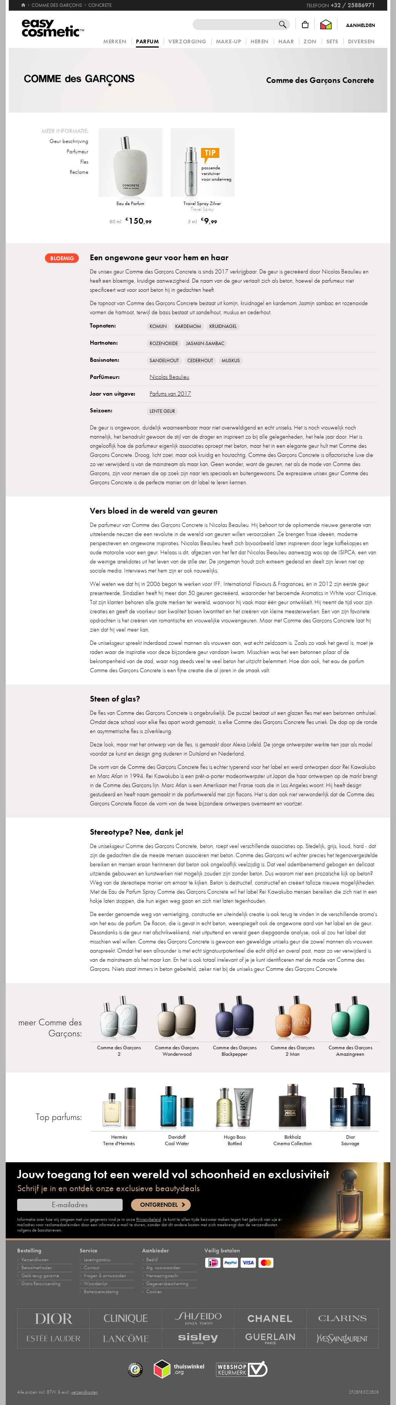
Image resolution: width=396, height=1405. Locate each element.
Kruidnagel (223, 326)
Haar (286, 42)
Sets (332, 42)
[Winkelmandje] (305, 24)
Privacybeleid (148, 1219)
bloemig (62, 258)
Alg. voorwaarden (163, 1268)
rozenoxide (164, 344)
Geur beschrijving (69, 141)
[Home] (23, 2)
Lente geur (162, 411)
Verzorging (187, 42)
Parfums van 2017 (170, 393)
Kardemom (188, 326)
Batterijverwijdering (101, 1292)
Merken (114, 42)
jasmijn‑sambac (205, 344)
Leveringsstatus (97, 1260)
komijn (158, 326)
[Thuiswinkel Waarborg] (326, 24)
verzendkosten (84, 1392)
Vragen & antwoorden (105, 1276)
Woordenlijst (95, 1284)
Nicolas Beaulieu (169, 377)
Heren (260, 42)
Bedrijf (152, 1260)
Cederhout (200, 361)
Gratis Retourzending (41, 1284)
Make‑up (228, 42)
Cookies (153, 1292)
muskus (231, 361)
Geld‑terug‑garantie (40, 1276)
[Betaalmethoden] (291, 1261)
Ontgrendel (159, 1205)
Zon (310, 42)
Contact (91, 1268)
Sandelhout (164, 361)
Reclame (79, 172)
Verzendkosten (35, 1260)
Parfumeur (77, 151)
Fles (84, 161)
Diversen (361, 42)
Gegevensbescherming (167, 1284)
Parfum (147, 42)
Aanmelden (360, 25)
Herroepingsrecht (162, 1276)
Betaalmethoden (36, 1268)
